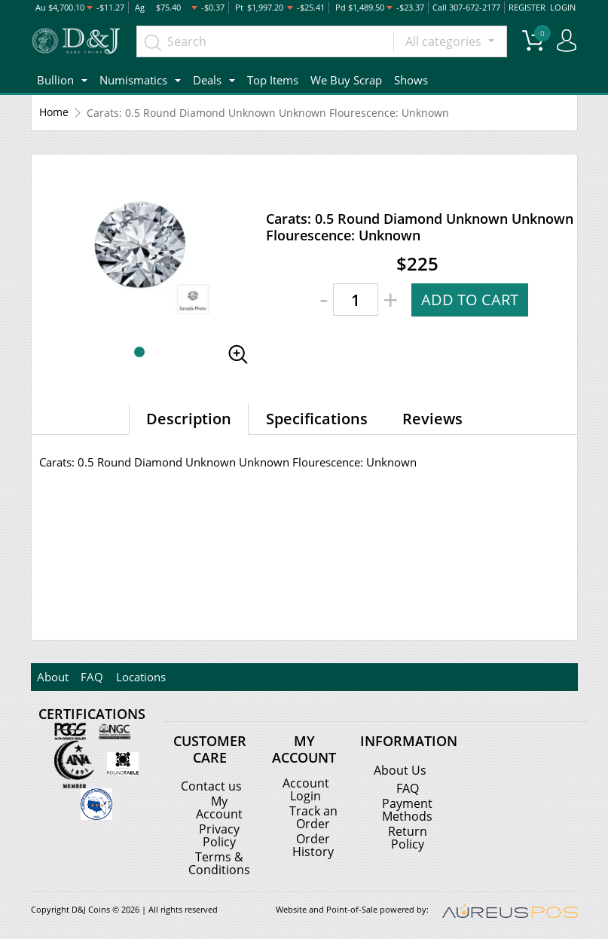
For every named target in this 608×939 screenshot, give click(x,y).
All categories (444, 41)
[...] (265, 41)
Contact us (211, 786)
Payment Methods (407, 809)
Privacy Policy (219, 834)
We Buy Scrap (346, 79)
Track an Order (313, 816)
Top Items (272, 79)
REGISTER (527, 7)
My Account (219, 807)
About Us (400, 770)
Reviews (432, 418)
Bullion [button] (55, 79)
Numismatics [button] (133, 79)
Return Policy (407, 836)
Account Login (306, 789)
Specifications (317, 418)
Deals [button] (207, 79)
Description (188, 418)
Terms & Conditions (219, 861)
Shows (411, 79)
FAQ (92, 676)
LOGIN (563, 7)
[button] (139, 352)
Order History (313, 843)
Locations (140, 676)
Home (54, 113)
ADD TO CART (469, 299)
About (53, 676)
